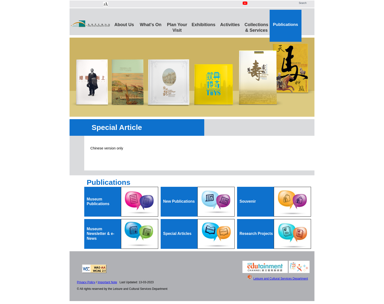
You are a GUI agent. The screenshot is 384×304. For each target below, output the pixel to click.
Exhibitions (203, 24)
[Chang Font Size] (105, 4)
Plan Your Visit (177, 26)
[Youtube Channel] (245, 6)
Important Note (107, 282)
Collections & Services (256, 26)
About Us (124, 24)
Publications (285, 24)
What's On (150, 24)
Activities (230, 24)
